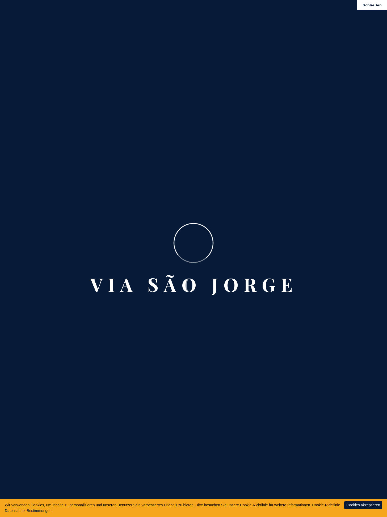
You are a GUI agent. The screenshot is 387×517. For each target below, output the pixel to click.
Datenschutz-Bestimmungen (28, 510)
